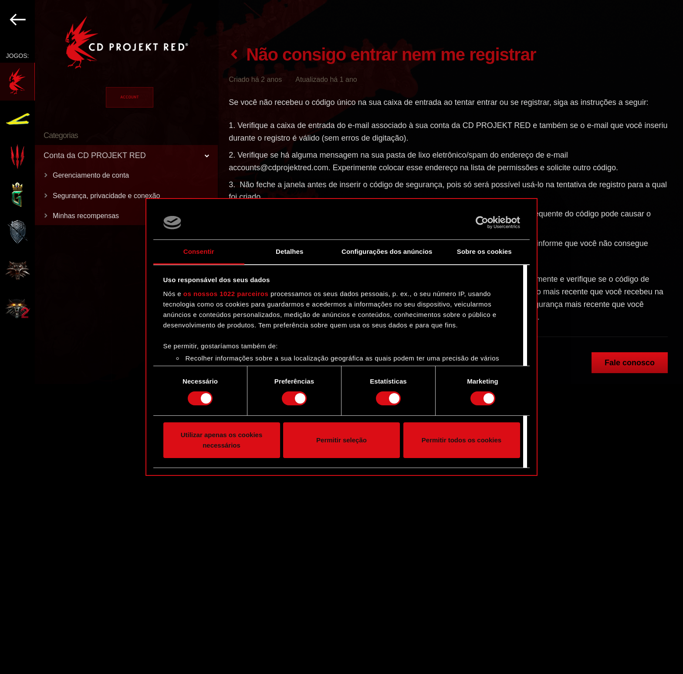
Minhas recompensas (86, 215)
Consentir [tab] (198, 251)
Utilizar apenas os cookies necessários (222, 440)
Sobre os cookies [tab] (484, 251)
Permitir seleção (341, 440)
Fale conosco (630, 362)
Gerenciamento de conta (91, 175)
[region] (109, 337)
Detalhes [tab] (289, 251)
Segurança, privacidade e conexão (106, 195)
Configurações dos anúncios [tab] (387, 251)
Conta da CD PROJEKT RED (95, 155)
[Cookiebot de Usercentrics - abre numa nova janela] (482, 222)
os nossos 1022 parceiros (225, 293)
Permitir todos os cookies (461, 440)
